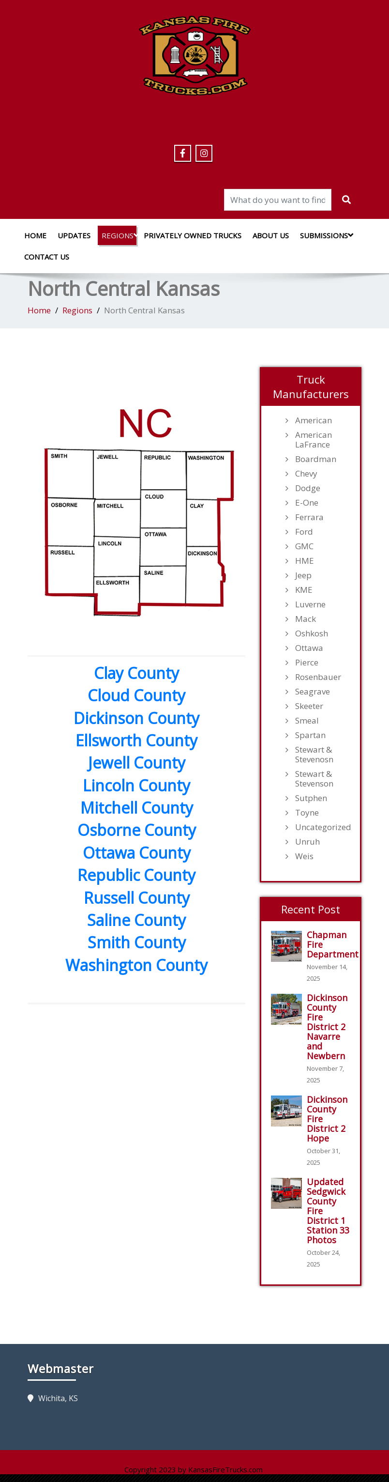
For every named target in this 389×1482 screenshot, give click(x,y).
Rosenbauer (318, 677)
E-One (306, 503)
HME (304, 561)
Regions (119, 235)
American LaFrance (313, 439)
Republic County (136, 874)
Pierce (306, 662)
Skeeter (309, 706)
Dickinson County (136, 718)
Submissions (325, 235)
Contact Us (46, 257)
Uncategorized (322, 827)
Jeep (303, 575)
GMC (304, 546)
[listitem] (69, 474)
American (313, 420)
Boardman (315, 459)
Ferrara (309, 517)
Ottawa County (137, 852)
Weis (304, 856)
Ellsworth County (136, 740)
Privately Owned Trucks (192, 235)
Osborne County (136, 829)
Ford (304, 532)
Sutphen (311, 798)
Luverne (310, 604)
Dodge (307, 488)
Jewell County (136, 762)
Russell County (137, 897)
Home (35, 235)
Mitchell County (136, 807)
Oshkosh (311, 633)
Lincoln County (136, 785)
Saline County (136, 920)
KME (304, 590)
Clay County (136, 673)
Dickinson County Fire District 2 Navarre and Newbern (327, 1027)
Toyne (307, 813)
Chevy (306, 474)
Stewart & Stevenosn (314, 754)
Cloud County (136, 695)
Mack (305, 619)
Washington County (136, 965)
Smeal (307, 721)
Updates (74, 235)
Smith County (137, 942)
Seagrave (312, 691)
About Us (271, 235)
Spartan (310, 735)
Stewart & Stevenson (314, 778)
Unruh (307, 842)
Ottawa (309, 648)
